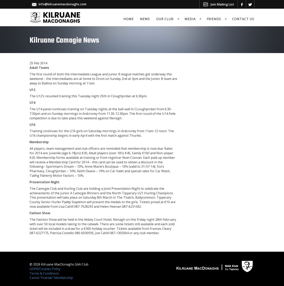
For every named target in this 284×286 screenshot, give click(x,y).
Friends (214, 19)
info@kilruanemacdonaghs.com (62, 4)
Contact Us (243, 19)
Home (128, 19)
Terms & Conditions (44, 273)
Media (190, 19)
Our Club (165, 19)
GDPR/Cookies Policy (45, 269)
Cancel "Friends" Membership (51, 278)
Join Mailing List (222, 4)
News (145, 19)
